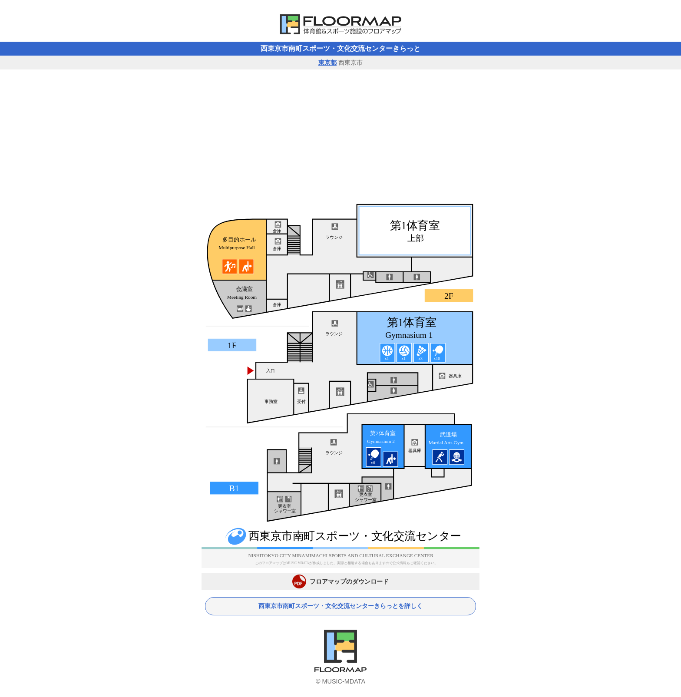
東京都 (327, 62)
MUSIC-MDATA (343, 681)
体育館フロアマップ (340, 24)
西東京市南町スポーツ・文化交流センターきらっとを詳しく (340, 606)
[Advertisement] (340, 134)
